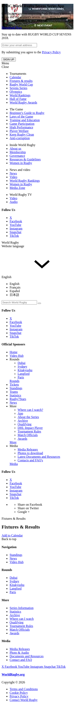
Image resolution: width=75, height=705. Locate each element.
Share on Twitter (28, 508)
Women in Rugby (21, 163)
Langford (24, 373)
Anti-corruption (20, 138)
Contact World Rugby (24, 700)
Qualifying (24, 424)
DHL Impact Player (30, 428)
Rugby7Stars (18, 399)
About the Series (28, 417)
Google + (24, 511)
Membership (18, 152)
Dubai (21, 363)
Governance (17, 155)
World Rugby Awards (23, 102)
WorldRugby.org (13, 674)
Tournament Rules (29, 431)
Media (14, 446)
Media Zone (17, 188)
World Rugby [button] (10, 242)
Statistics (15, 395)
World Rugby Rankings (25, 180)
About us (15, 148)
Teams (14, 391)
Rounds (14, 359)
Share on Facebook (30, 504)
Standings (16, 388)
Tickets (14, 384)
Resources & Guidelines (25, 159)
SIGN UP (8, 59)
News (13, 173)
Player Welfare (19, 131)
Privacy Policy (51, 52)
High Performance (21, 127)
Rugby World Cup (21, 84)
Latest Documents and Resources (39, 456)
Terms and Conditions (24, 689)
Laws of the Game (21, 116)
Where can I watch (22, 618)
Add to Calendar (12, 535)
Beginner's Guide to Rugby (27, 113)
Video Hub (17, 355)
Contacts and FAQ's (30, 460)
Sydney (22, 366)
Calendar (15, 77)
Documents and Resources (27, 656)
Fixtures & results (21, 81)
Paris (21, 377)
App (20, 413)
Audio (14, 202)
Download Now (12, 27)
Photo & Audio (19, 652)
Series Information (22, 608)
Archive (23, 420)
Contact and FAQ (21, 660)
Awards (22, 438)
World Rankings (20, 95)
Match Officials (28, 435)
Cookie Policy (19, 692)
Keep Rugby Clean (22, 134)
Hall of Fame (18, 99)
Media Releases (28, 449)
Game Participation (22, 123)
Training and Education (25, 120)
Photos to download (30, 453)
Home (13, 352)
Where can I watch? (30, 410)
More (13, 406)
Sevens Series (18, 88)
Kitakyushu (25, 370)
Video (13, 177)
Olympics (16, 91)
